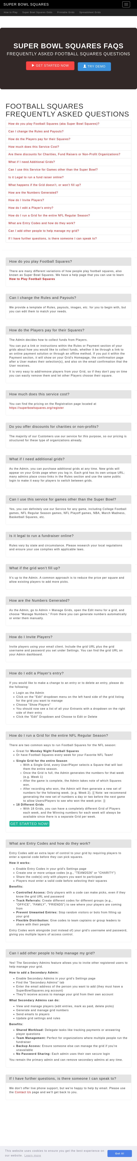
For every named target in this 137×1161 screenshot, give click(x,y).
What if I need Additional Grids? (31, 161)
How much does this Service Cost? (33, 146)
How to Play (11, 12)
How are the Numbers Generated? (33, 192)
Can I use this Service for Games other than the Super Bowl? (53, 169)
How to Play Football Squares (32, 278)
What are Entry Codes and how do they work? (41, 223)
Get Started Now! (29, 824)
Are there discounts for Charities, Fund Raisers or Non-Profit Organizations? (64, 154)
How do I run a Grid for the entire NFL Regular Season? (49, 215)
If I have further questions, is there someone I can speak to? (52, 238)
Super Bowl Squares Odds (37, 12)
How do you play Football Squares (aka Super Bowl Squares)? (53, 123)
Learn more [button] (32, 1155)
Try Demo (94, 66)
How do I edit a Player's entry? (30, 207)
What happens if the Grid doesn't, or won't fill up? (44, 184)
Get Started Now (50, 65)
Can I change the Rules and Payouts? (36, 131)
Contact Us (23, 1092)
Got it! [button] (119, 1153)
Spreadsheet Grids (90, 12)
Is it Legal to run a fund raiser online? (36, 177)
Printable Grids (65, 12)
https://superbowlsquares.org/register (36, 407)
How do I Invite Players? (26, 200)
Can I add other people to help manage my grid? (43, 230)
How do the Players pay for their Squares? (39, 139)
